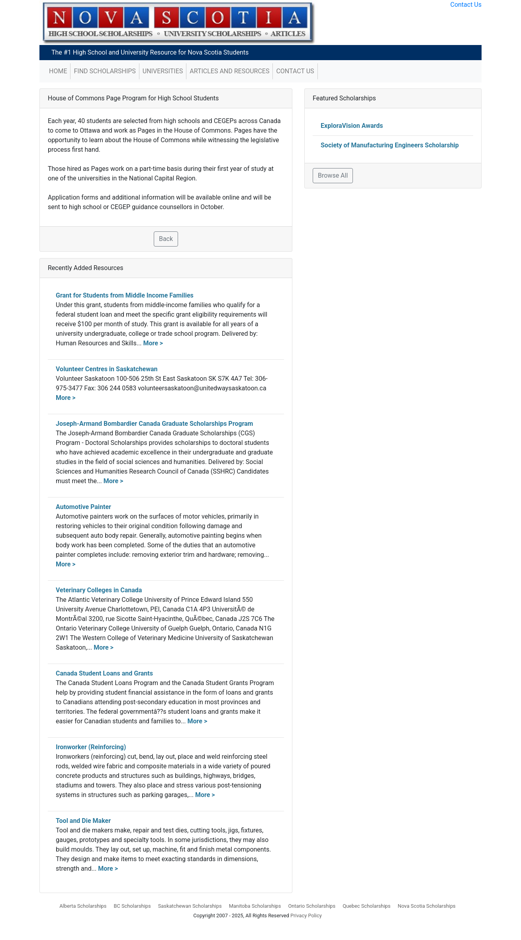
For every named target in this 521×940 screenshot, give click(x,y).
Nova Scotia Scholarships (427, 906)
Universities (163, 71)
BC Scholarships (132, 906)
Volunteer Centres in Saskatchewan (106, 369)
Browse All (333, 175)
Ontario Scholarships (311, 906)
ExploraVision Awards (352, 125)
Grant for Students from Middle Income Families (125, 295)
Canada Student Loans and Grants (104, 673)
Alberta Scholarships (82, 906)
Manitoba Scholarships (255, 906)
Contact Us (466, 4)
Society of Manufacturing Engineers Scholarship (390, 145)
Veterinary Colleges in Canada (99, 590)
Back (166, 239)
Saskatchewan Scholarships (190, 906)
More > (153, 343)
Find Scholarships (104, 71)
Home (58, 71)
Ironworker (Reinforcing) (91, 747)
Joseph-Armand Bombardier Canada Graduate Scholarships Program (154, 423)
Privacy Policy (306, 915)
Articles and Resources (229, 71)
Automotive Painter (83, 507)
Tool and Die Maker (83, 820)
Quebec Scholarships (366, 906)
